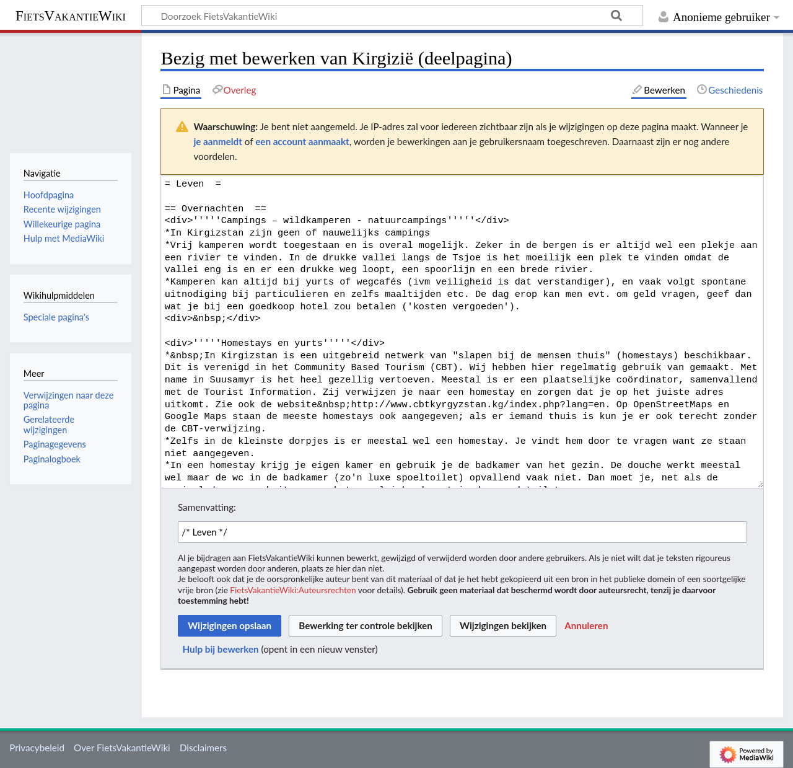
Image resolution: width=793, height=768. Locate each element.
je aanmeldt (217, 141)
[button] (586, 626)
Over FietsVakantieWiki (122, 747)
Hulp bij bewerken (221, 649)
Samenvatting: (207, 507)
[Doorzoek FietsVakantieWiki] (392, 15)
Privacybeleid (36, 747)
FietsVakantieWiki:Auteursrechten (293, 590)
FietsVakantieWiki (70, 16)
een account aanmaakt (302, 141)
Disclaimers (203, 747)
